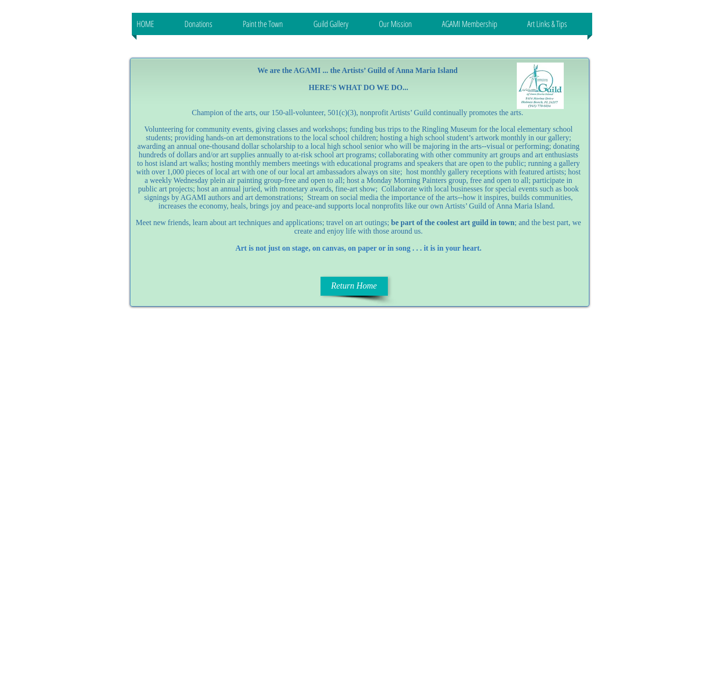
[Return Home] (354, 286)
